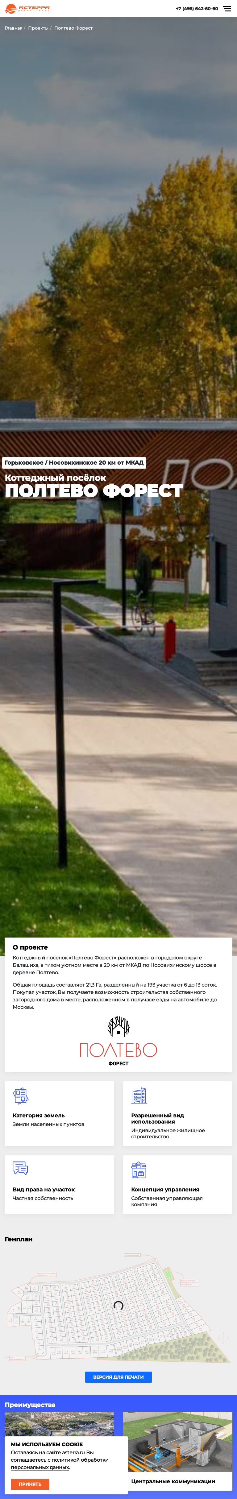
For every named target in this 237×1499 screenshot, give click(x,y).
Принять (30, 1484)
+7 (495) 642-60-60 (197, 8)
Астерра (27, 9)
